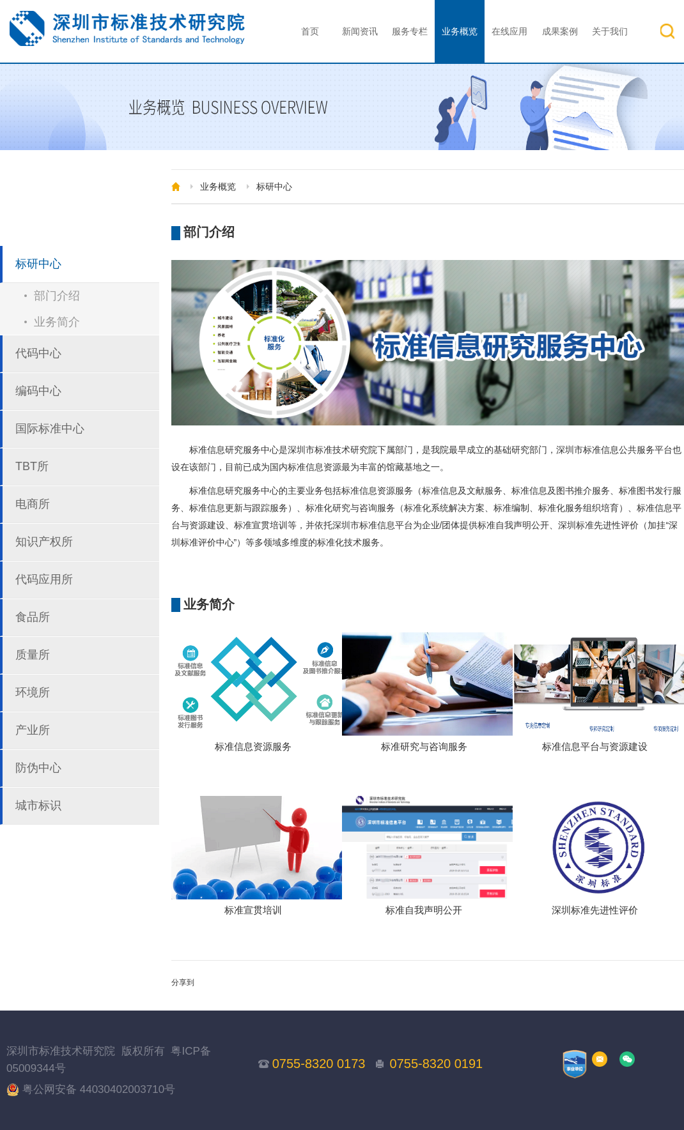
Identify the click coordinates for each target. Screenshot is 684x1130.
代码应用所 (44, 579)
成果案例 (560, 31)
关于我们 (610, 31)
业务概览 (460, 31)
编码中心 (38, 391)
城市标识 (38, 805)
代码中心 (38, 353)
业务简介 (57, 322)
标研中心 (38, 263)
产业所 (32, 730)
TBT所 (32, 466)
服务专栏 (410, 31)
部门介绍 (57, 295)
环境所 (32, 692)
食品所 (32, 617)
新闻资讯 (360, 31)
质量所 (32, 654)
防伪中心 (38, 767)
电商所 (32, 504)
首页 (310, 31)
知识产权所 (44, 541)
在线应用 (509, 31)
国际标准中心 (49, 428)
